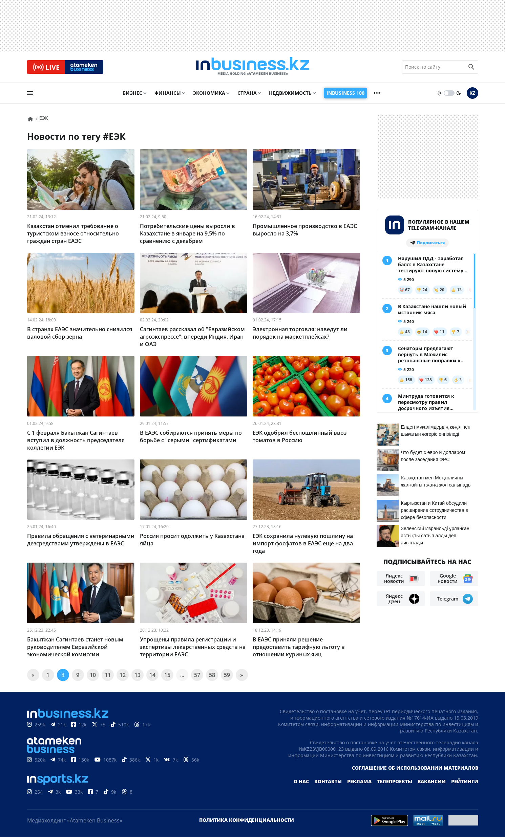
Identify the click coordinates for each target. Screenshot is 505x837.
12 (123, 675)
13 (137, 675)
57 (197, 675)
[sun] (439, 93)
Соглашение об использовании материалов (415, 768)
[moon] (458, 93)
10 (93, 675)
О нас (301, 781)
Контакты (328, 781)
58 (212, 675)
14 (152, 675)
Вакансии (432, 781)
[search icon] (471, 67)
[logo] (252, 67)
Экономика (209, 93)
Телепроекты (394, 781)
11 (108, 675)
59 (227, 675)
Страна (247, 93)
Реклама (359, 781)
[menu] (30, 94)
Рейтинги (464, 781)
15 (167, 675)
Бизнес (132, 93)
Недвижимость (290, 93)
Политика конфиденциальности (246, 820)
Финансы (167, 93)
